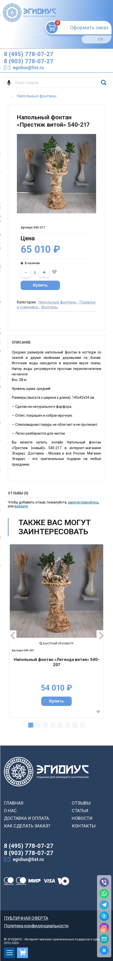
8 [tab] (82, 725)
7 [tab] (74, 725)
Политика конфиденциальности (36, 925)
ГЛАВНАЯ (13, 803)
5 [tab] (60, 725)
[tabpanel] (56, 631)
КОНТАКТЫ (84, 825)
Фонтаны (49, 307)
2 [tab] (38, 725)
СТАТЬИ (80, 810)
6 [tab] (67, 725)
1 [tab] (30, 725)
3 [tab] (45, 725)
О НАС (10, 810)
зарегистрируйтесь (83, 502)
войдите (21, 506)
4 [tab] (52, 725)
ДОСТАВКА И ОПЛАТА (26, 818)
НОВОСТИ (82, 818)
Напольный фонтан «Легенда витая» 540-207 (56, 662)
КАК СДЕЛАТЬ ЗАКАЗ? (27, 825)
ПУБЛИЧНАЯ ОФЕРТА (26, 918)
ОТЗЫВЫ (81, 803)
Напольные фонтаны (57, 302)
